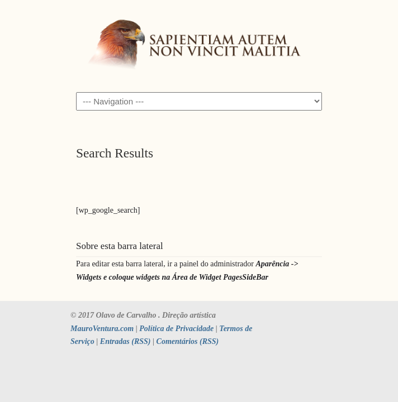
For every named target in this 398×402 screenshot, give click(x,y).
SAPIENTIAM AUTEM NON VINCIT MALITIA (199, 45)
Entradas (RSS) (125, 341)
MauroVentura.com (102, 328)
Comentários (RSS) (188, 341)
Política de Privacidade (176, 328)
